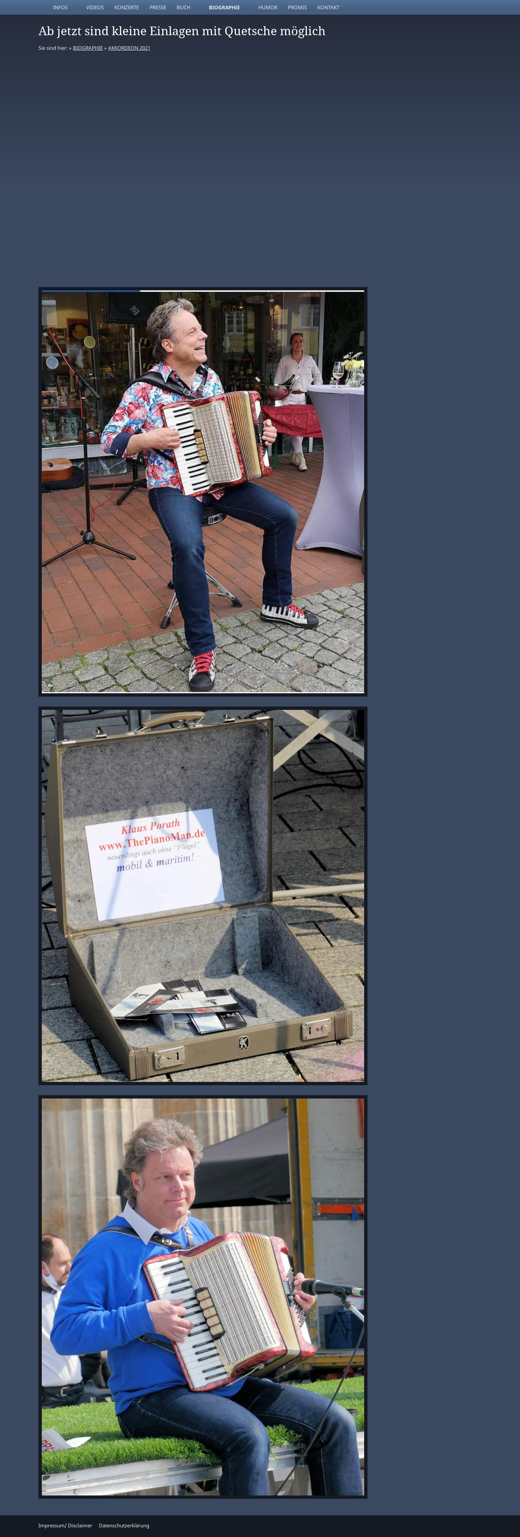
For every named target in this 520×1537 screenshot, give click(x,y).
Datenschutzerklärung (124, 1525)
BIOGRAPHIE (88, 48)
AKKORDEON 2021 (129, 48)
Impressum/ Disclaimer (65, 1525)
